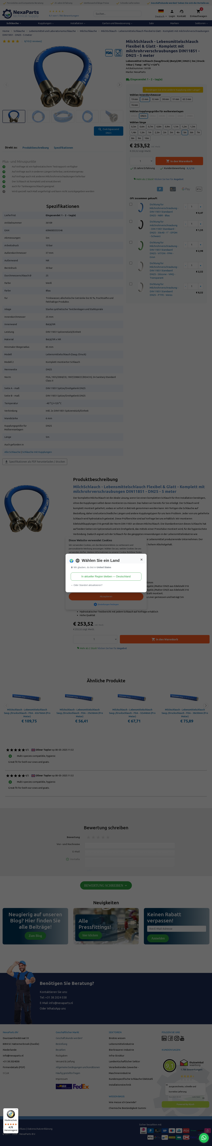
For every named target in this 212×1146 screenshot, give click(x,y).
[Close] (141, 559)
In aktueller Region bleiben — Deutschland (106, 576)
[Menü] (16, 1110)
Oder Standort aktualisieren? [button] (87, 585)
